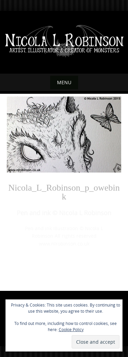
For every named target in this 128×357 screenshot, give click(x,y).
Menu (64, 82)
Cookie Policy (71, 329)
